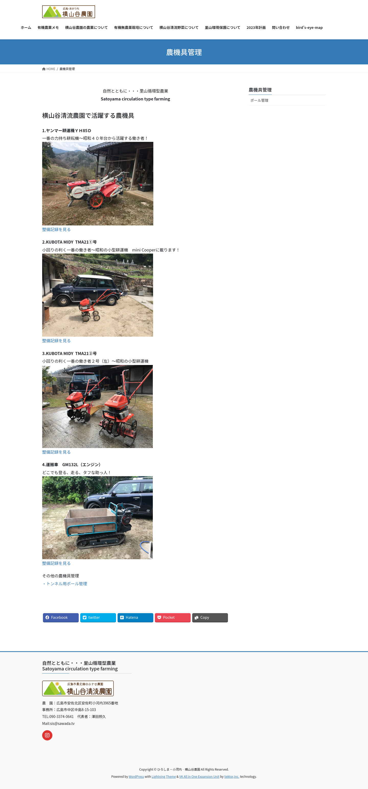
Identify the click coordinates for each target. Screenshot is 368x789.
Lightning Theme (164, 776)
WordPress (136, 776)
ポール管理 (259, 100)
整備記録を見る (56, 229)
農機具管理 (260, 89)
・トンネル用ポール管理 (64, 583)
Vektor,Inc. (231, 776)
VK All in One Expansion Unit (199, 776)
